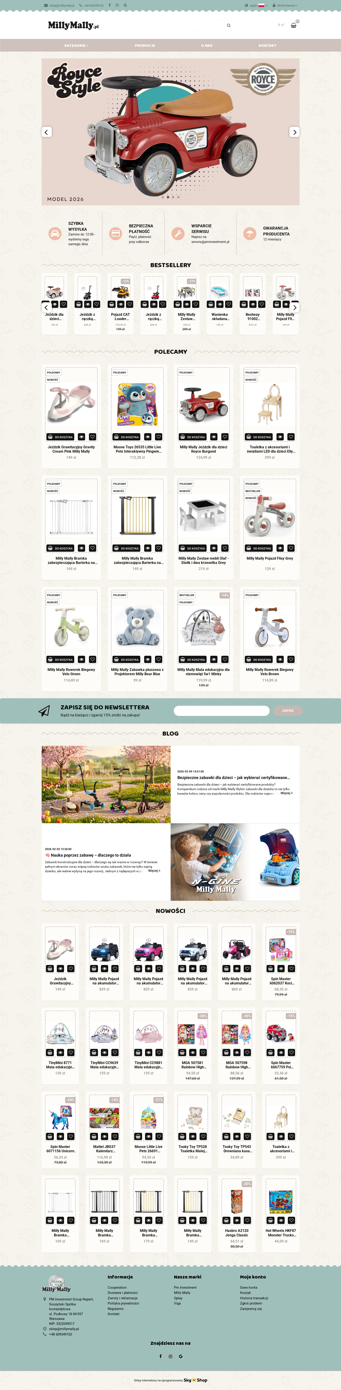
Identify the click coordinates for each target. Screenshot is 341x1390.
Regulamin (116, 1309)
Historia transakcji (254, 1298)
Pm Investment (185, 1287)
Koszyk (245, 1293)
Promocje (145, 46)
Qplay (178, 1298)
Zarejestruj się (251, 1309)
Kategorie (76, 46)
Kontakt (268, 46)
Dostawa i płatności (123, 1293)
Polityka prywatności (123, 1303)
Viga (177, 1303)
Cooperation (117, 1287)
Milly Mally (182, 1293)
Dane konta (248, 1287)
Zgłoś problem (251, 1303)
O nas (206, 46)
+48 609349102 (91, 5)
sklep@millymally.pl (59, 5)
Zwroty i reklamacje (123, 1298)
